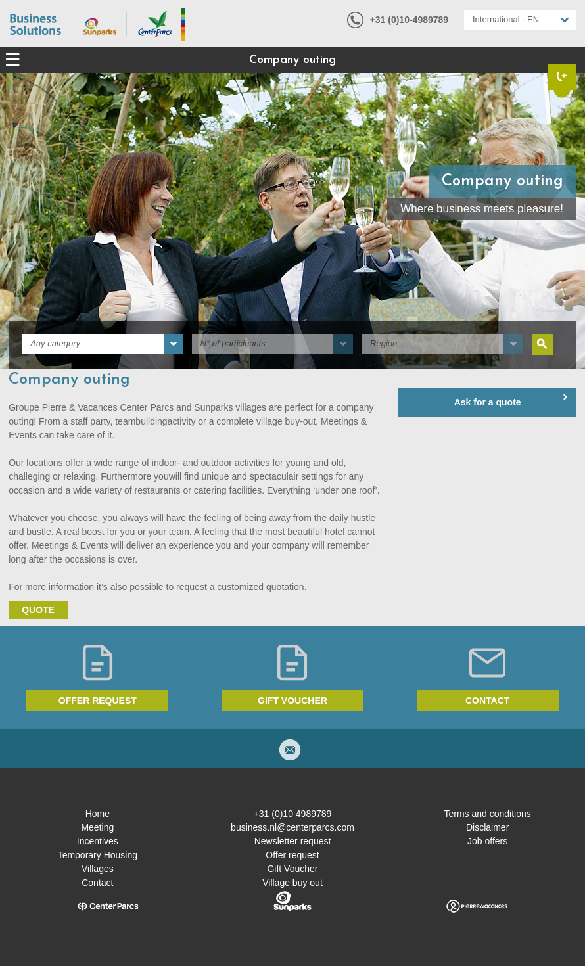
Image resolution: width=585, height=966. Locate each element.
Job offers (487, 841)
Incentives (97, 841)
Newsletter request (292, 841)
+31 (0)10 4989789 (293, 813)
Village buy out (292, 882)
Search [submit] (542, 344)
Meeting (97, 827)
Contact (487, 700)
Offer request (98, 700)
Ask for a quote (487, 402)
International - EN (506, 19)
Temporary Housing (97, 855)
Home (97, 813)
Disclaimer (487, 827)
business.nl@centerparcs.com (292, 827)
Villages (98, 868)
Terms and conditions (487, 813)
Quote (38, 610)
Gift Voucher (292, 868)
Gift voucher (292, 700)
